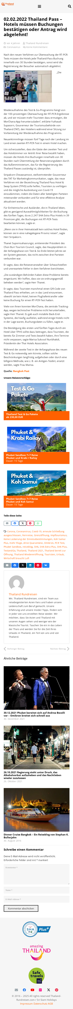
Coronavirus (13, 47)
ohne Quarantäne (33, 543)
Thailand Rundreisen (37, 43)
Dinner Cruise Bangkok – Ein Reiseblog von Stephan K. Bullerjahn (36, 836)
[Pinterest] (57, 990)
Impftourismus (59, 535)
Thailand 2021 (35, 550)
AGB (50, 1003)
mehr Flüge (15, 543)
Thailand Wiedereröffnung (28, 554)
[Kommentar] (36, 874)
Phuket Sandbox (12, 546)
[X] (49, 990)
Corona (11, 531)
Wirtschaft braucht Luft (16, 558)
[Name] (36, 890)
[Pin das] (30, 523)
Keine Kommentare (36, 47)
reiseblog (28, 546)
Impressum (26, 1003)
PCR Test (59, 543)
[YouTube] (33, 990)
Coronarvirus (23, 531)
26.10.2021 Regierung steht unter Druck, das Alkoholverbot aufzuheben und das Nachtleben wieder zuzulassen (32, 775)
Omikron (49, 543)
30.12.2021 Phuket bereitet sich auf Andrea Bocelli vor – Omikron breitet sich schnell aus (34, 714)
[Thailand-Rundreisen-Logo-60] (7, 4)
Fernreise (27, 535)
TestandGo (9, 550)
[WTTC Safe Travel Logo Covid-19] (36, 976)
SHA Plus (62, 546)
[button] (51, 6)
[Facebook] (25, 990)
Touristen (50, 554)
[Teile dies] (15, 523)
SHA (36, 546)
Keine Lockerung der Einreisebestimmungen (28, 539)
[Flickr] (41, 990)
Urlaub (60, 554)
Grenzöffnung (41, 535)
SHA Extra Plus (48, 546)
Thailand (21, 550)
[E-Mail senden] (7, 523)
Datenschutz (40, 1003)
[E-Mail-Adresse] (36, 899)
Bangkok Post (21, 371)
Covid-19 (36, 531)
